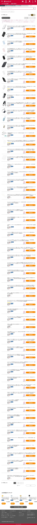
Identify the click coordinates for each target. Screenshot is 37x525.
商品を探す (3, 510)
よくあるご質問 (21, 514)
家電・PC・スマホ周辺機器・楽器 (10, 5)
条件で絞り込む (5, 17)
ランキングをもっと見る (18, 507)
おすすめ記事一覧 (12, 510)
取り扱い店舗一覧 (4, 517)
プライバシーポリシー (30, 512)
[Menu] (2, 1)
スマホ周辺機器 (19, 5)
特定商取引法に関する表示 (31, 518)
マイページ (11, 514)
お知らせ (20, 512)
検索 (34, 8)
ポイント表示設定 (12, 515)
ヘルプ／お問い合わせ (22, 510)
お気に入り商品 (4, 512)
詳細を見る (31, 28)
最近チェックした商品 (5, 514)
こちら (13, 521)
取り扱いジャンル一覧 (5, 515)
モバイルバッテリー (25, 5)
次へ (30, 485)
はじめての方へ (21, 515)
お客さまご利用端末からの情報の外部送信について (31, 515)
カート (11, 512)
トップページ (2, 5)
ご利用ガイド (12, 517)
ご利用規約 (29, 510)
